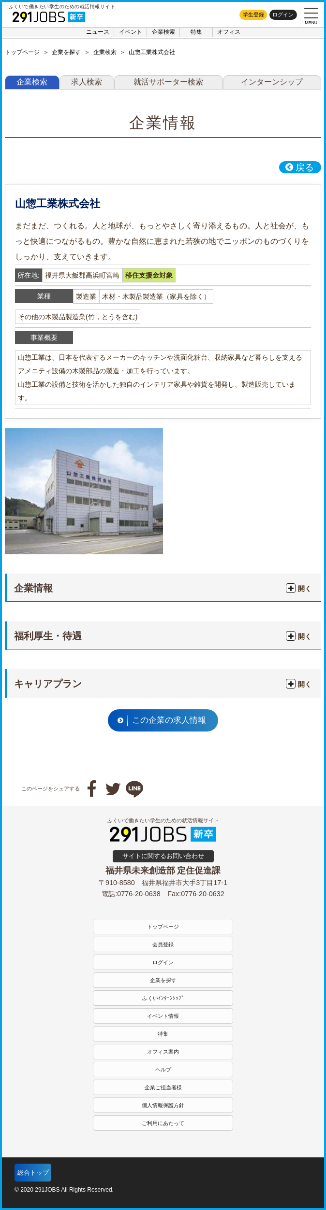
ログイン (283, 14)
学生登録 (253, 14)
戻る (299, 167)
